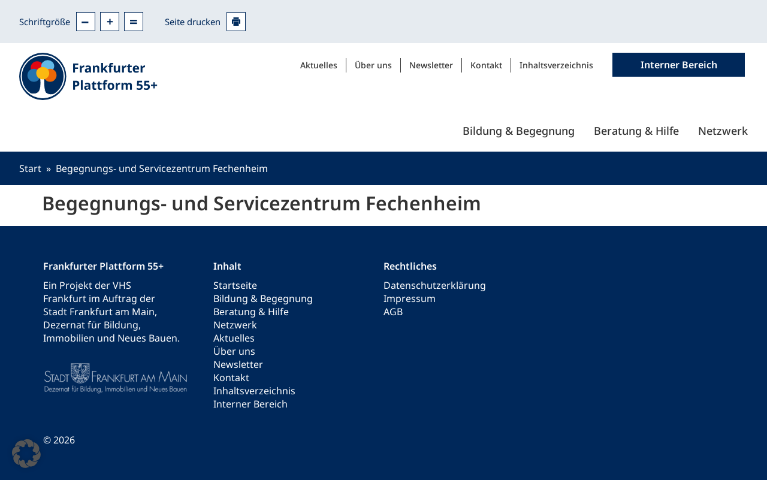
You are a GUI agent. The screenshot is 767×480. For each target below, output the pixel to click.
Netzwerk (723, 130)
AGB (393, 311)
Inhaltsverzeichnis (556, 65)
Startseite (235, 285)
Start (30, 168)
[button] (26, 453)
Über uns (373, 65)
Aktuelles (318, 65)
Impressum (410, 298)
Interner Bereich (250, 403)
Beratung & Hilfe (636, 130)
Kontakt (486, 65)
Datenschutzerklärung (435, 285)
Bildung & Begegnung (519, 130)
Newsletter (431, 65)
